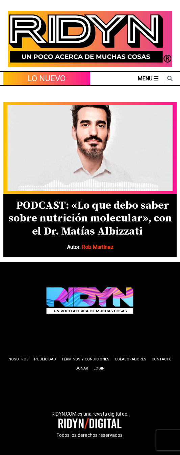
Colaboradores (130, 359)
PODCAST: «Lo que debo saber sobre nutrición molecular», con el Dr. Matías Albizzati (90, 218)
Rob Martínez (97, 247)
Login (99, 368)
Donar (81, 368)
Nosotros (18, 359)
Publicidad (45, 359)
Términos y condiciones (85, 359)
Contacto (162, 359)
